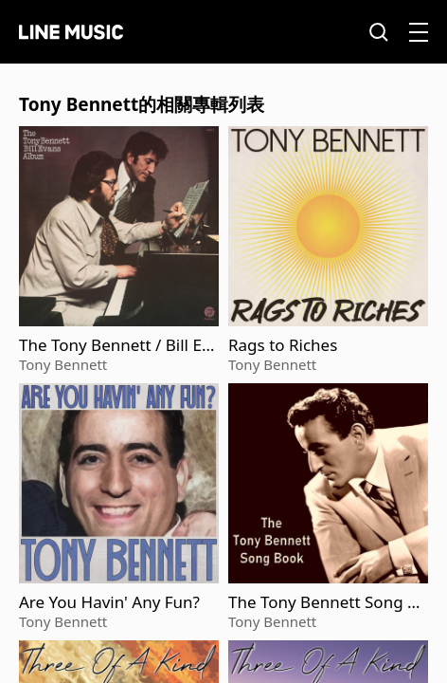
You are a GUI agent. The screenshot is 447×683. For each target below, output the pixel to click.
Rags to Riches (282, 345)
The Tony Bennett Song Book (327, 602)
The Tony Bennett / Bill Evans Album (114, 345)
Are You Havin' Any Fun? (109, 602)
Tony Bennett (63, 364)
